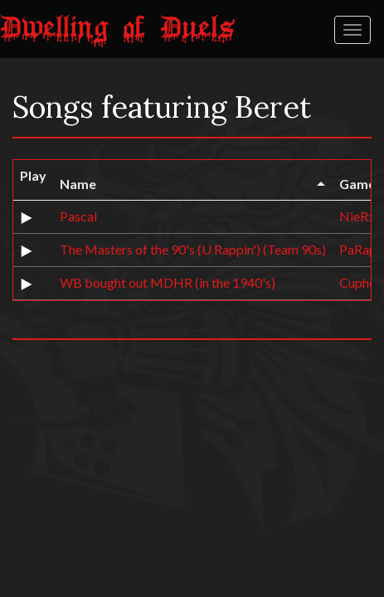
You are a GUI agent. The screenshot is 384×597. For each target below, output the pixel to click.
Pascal (78, 216)
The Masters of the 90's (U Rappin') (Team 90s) (193, 249)
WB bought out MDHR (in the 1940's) (167, 282)
